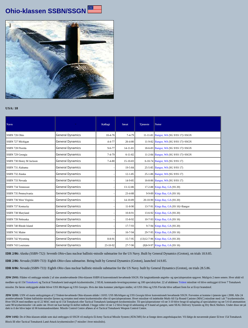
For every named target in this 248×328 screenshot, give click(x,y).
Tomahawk (32, 282)
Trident (183, 282)
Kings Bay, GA (163, 186)
